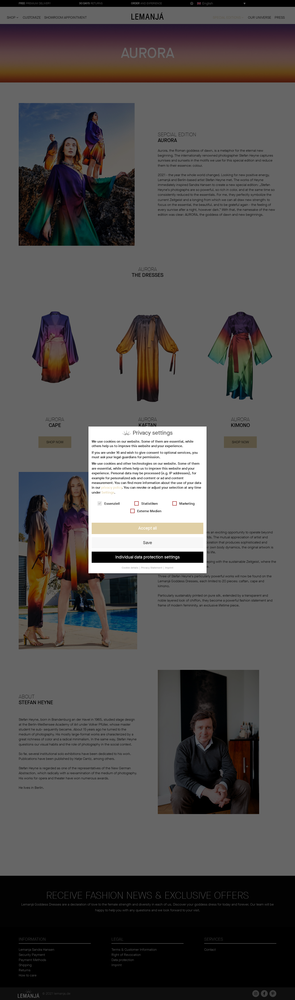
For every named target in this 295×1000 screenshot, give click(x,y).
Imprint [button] (169, 568)
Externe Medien (145, 511)
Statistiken (146, 503)
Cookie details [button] (130, 568)
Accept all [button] (147, 528)
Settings (107, 492)
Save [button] (147, 543)
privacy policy (111, 487)
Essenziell (108, 503)
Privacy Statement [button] (152, 568)
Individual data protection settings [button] (147, 557)
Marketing (183, 503)
